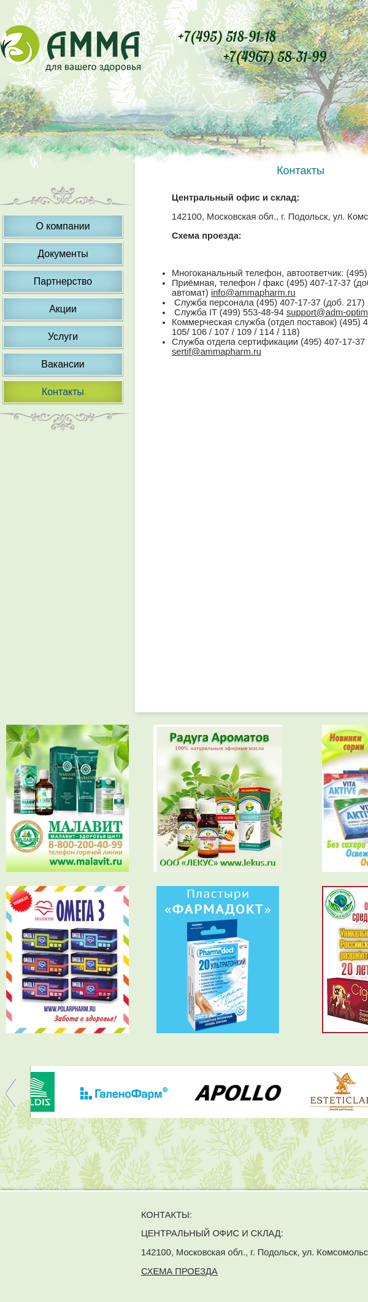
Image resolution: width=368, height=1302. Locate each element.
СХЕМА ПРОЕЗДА (179, 1271)
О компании (63, 226)
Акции (63, 309)
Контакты (63, 392)
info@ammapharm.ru (253, 293)
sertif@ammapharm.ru (216, 351)
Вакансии (63, 364)
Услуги (63, 336)
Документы (62, 253)
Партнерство (63, 281)
